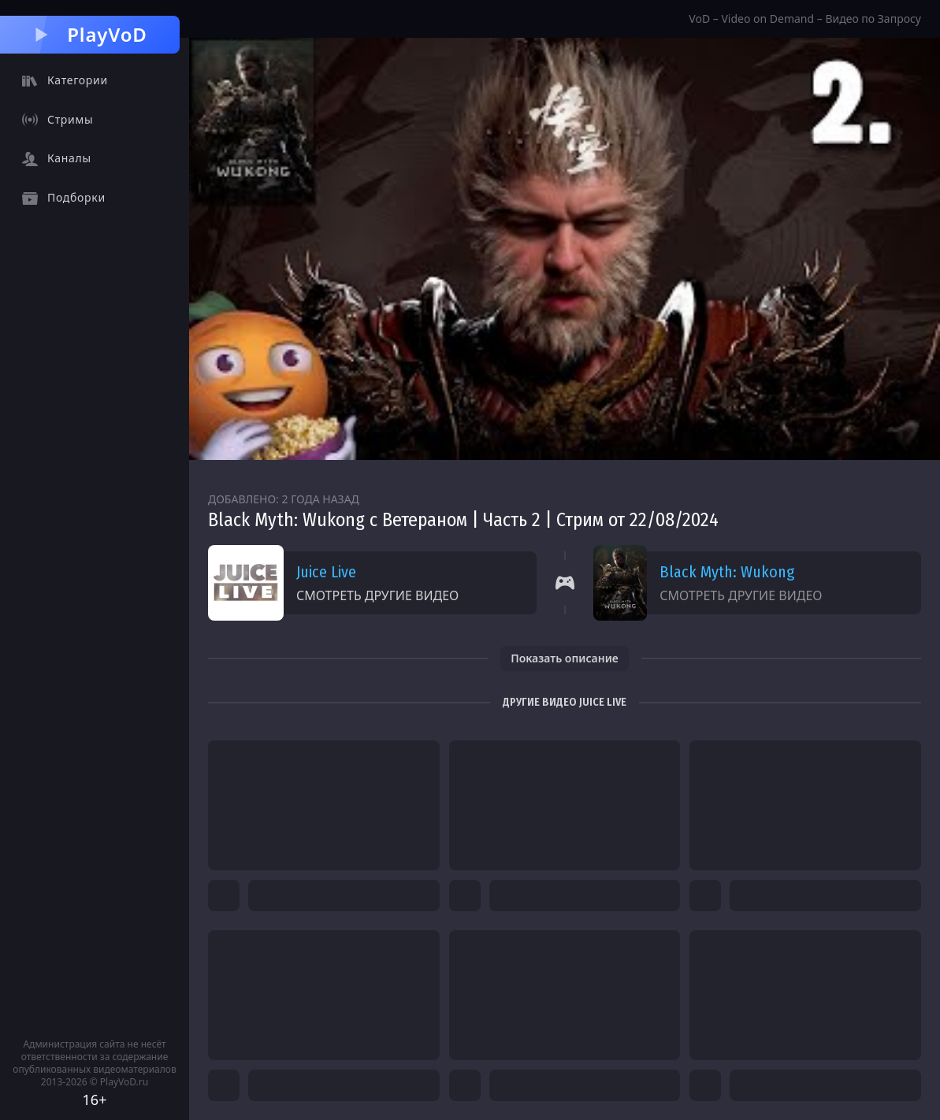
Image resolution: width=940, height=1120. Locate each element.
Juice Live (326, 571)
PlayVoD (89, 34)
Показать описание (565, 658)
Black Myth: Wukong (726, 571)
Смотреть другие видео (377, 595)
